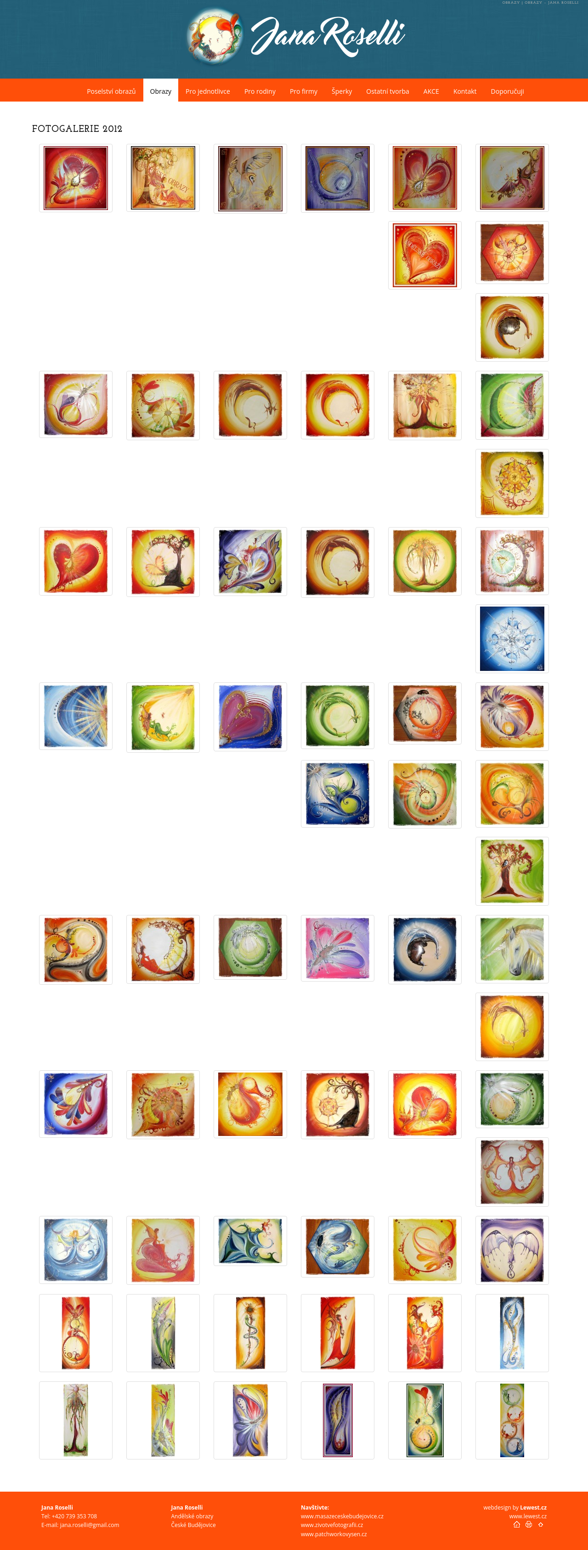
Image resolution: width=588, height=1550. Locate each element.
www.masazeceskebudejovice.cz (342, 1516)
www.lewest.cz (528, 1516)
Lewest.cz (533, 1507)
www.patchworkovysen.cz (334, 1534)
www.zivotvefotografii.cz (332, 1525)
